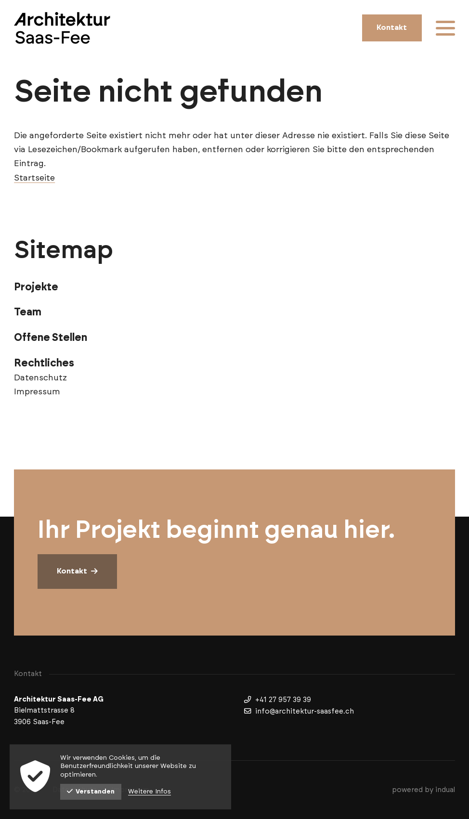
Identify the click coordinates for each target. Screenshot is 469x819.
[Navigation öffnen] (445, 28)
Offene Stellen (50, 338)
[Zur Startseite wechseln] (62, 28)
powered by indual (423, 789)
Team (27, 312)
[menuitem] (234, 287)
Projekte (36, 287)
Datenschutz (40, 378)
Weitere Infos (149, 791)
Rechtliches (44, 363)
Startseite (34, 178)
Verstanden (91, 791)
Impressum (37, 392)
